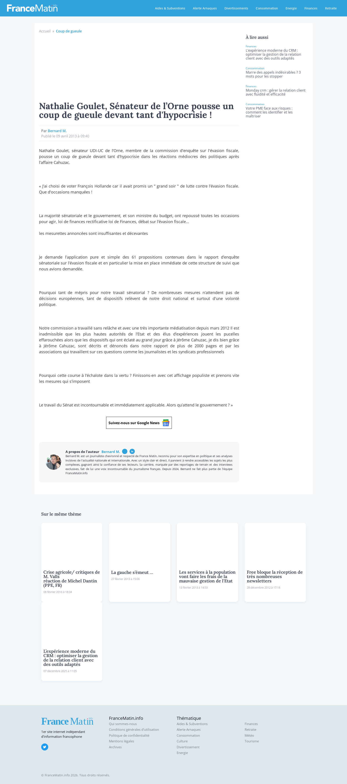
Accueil (45, 31)
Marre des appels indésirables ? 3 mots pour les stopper (273, 74)
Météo (249, 735)
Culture (182, 741)
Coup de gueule (69, 31)
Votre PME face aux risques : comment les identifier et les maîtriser (269, 112)
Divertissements (236, 8)
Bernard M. (57, 130)
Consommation (267, 8)
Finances (310, 8)
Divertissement (188, 747)
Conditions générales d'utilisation (134, 729)
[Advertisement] (139, 66)
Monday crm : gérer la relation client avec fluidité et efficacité (276, 92)
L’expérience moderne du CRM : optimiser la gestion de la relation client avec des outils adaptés (273, 54)
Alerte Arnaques (205, 8)
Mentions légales (121, 741)
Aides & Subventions (170, 8)
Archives (115, 747)
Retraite (331, 8)
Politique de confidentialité (129, 735)
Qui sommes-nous (123, 724)
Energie (291, 8)
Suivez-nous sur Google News (139, 422)
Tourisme (252, 741)
